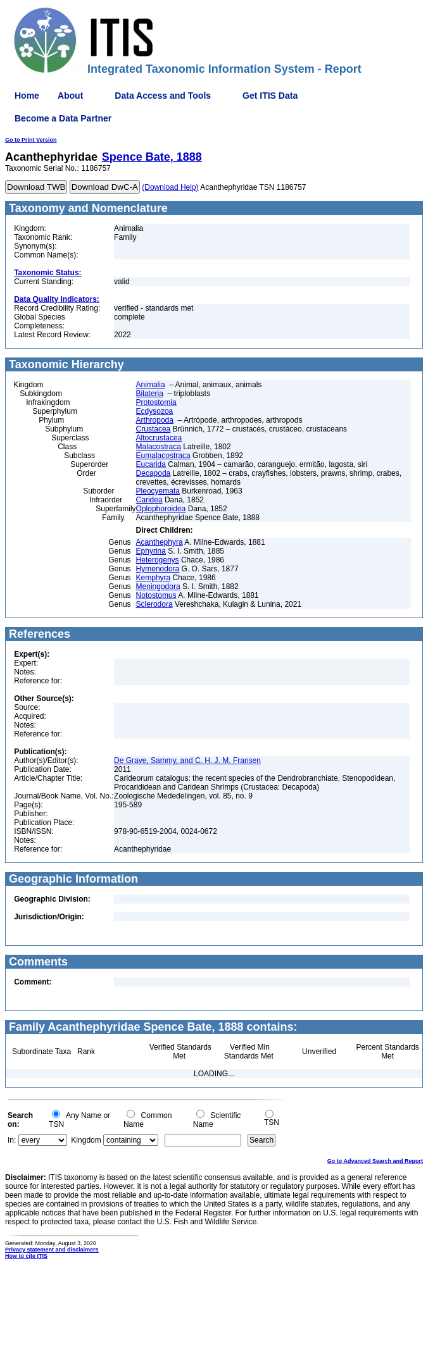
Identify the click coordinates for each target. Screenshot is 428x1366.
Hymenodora (158, 568)
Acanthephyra (159, 542)
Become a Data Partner (63, 118)
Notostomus (156, 595)
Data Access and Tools (163, 95)
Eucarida (151, 464)
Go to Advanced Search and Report (375, 1161)
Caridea (149, 499)
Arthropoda (154, 420)
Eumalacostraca (163, 455)
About (70, 95)
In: (12, 1140)
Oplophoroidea (161, 508)
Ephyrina (151, 551)
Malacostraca (158, 446)
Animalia (150, 384)
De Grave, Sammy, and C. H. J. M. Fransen (187, 760)
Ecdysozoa (154, 411)
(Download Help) (170, 187)
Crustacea (153, 429)
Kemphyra (153, 577)
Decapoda (153, 473)
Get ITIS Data (270, 95)
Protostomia (156, 402)
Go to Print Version (31, 140)
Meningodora (158, 586)
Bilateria (149, 393)
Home (27, 95)
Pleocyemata (158, 491)
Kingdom (86, 1140)
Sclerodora (154, 604)
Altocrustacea (159, 437)
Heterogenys (157, 560)
